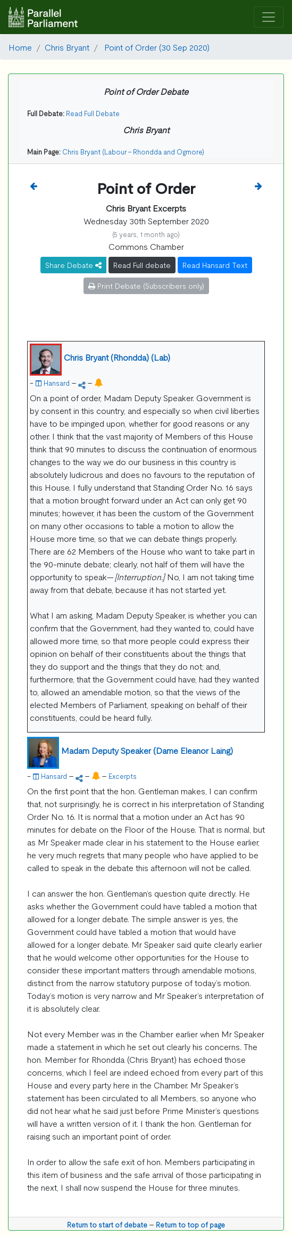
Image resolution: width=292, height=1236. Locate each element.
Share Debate (73, 264)
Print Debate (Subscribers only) (146, 285)
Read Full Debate (93, 113)
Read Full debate (142, 264)
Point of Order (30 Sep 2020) (156, 47)
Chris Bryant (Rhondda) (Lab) (117, 357)
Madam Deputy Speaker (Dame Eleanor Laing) (147, 750)
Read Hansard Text (214, 264)
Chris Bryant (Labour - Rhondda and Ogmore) (133, 151)
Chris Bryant (67, 47)
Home (20, 47)
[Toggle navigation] (268, 17)
